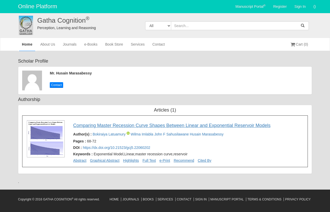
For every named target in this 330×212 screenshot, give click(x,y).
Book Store (114, 46)
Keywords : (130, 154)
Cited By (204, 160)
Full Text (149, 160)
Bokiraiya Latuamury (110, 134)
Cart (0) (299, 44)
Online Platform (37, 6)
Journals (69, 46)
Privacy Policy (298, 199)
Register (280, 6)
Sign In (300, 6)
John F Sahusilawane (172, 134)
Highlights (131, 160)
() (315, 6)
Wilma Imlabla (142, 134)
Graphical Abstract (104, 160)
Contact (158, 46)
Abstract (79, 160)
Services (137, 46)
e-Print (165, 160)
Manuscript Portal (250, 6)
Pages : (84, 141)
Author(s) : (148, 134)
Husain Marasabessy (207, 134)
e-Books (90, 46)
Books (148, 199)
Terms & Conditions (265, 199)
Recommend (184, 160)
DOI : (111, 148)
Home (27, 46)
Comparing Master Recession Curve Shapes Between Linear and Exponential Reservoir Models (171, 125)
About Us (47, 46)
